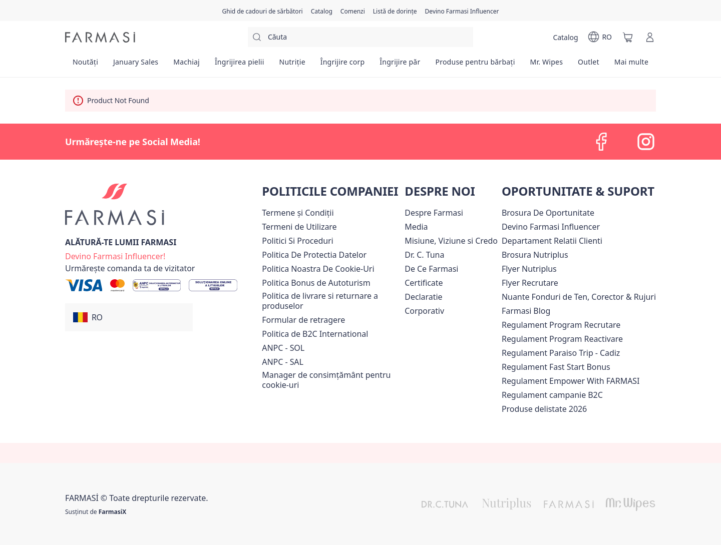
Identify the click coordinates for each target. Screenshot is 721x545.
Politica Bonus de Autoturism (316, 283)
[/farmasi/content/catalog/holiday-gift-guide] (262, 11)
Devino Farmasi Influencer (551, 227)
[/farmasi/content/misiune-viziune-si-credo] (451, 241)
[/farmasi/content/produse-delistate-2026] (544, 409)
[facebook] (602, 142)
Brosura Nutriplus (535, 255)
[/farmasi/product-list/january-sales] (136, 65)
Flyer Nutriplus (529, 269)
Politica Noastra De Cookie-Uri (318, 269)
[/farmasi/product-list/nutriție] (292, 65)
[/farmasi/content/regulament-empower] (570, 381)
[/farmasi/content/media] (416, 227)
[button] (129, 317)
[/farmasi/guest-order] (130, 268)
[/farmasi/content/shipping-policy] (331, 301)
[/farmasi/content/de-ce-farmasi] (431, 269)
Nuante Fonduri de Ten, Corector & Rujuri (579, 297)
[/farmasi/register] (352, 11)
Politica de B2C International (315, 334)
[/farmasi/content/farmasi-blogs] (526, 311)
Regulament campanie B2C (552, 395)
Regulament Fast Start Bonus (556, 367)
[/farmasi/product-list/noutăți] (85, 65)
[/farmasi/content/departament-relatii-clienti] (552, 241)
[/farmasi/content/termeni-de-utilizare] (299, 227)
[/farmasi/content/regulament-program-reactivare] (562, 339)
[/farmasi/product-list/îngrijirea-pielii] (239, 65)
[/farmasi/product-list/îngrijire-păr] (400, 65)
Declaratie (423, 297)
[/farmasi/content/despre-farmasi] (434, 213)
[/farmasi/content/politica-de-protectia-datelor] (314, 255)
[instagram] (646, 142)
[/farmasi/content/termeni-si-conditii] (297, 213)
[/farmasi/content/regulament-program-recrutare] (561, 325)
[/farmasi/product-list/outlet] (588, 65)
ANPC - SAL (282, 362)
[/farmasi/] (100, 37)
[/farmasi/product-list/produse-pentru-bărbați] (475, 65)
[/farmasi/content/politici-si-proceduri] (297, 241)
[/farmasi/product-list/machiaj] (186, 65)
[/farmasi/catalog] (321, 11)
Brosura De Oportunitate (548, 213)
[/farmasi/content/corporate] (424, 311)
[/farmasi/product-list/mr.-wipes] (546, 65)
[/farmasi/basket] (628, 37)
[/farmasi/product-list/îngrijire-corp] (343, 65)
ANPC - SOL (283, 348)
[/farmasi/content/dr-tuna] (424, 255)
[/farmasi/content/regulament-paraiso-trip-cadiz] (561, 353)
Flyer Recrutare (530, 283)
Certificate (424, 283)
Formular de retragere (303, 320)
